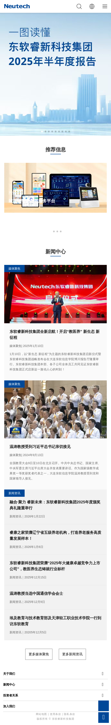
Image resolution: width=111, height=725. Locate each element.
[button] (42, 131)
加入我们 (9, 706)
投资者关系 (10, 695)
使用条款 (55, 714)
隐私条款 (69, 714)
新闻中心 (9, 684)
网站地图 (41, 714)
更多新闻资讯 (72, 654)
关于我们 (9, 673)
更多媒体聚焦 (39, 654)
